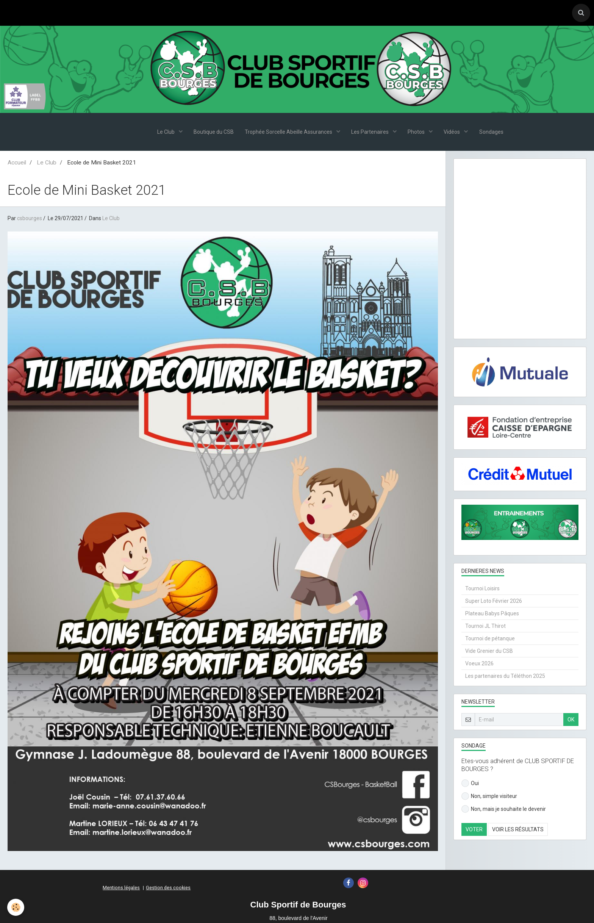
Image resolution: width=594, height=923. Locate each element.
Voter (474, 830)
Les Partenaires (370, 133)
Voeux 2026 (479, 664)
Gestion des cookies (168, 888)
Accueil (17, 163)
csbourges (29, 219)
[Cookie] (16, 907)
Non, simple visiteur (489, 797)
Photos (417, 133)
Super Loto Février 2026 (493, 602)
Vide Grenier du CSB (489, 652)
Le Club (165, 133)
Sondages (492, 133)
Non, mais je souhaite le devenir (503, 809)
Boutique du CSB (213, 133)
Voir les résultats (518, 830)
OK (570, 720)
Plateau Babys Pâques (492, 614)
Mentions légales (121, 888)
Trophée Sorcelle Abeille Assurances (288, 133)
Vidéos (453, 133)
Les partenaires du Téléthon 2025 (505, 677)
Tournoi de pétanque (490, 639)
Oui (470, 784)
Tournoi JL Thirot (485, 627)
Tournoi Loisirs (482, 589)
